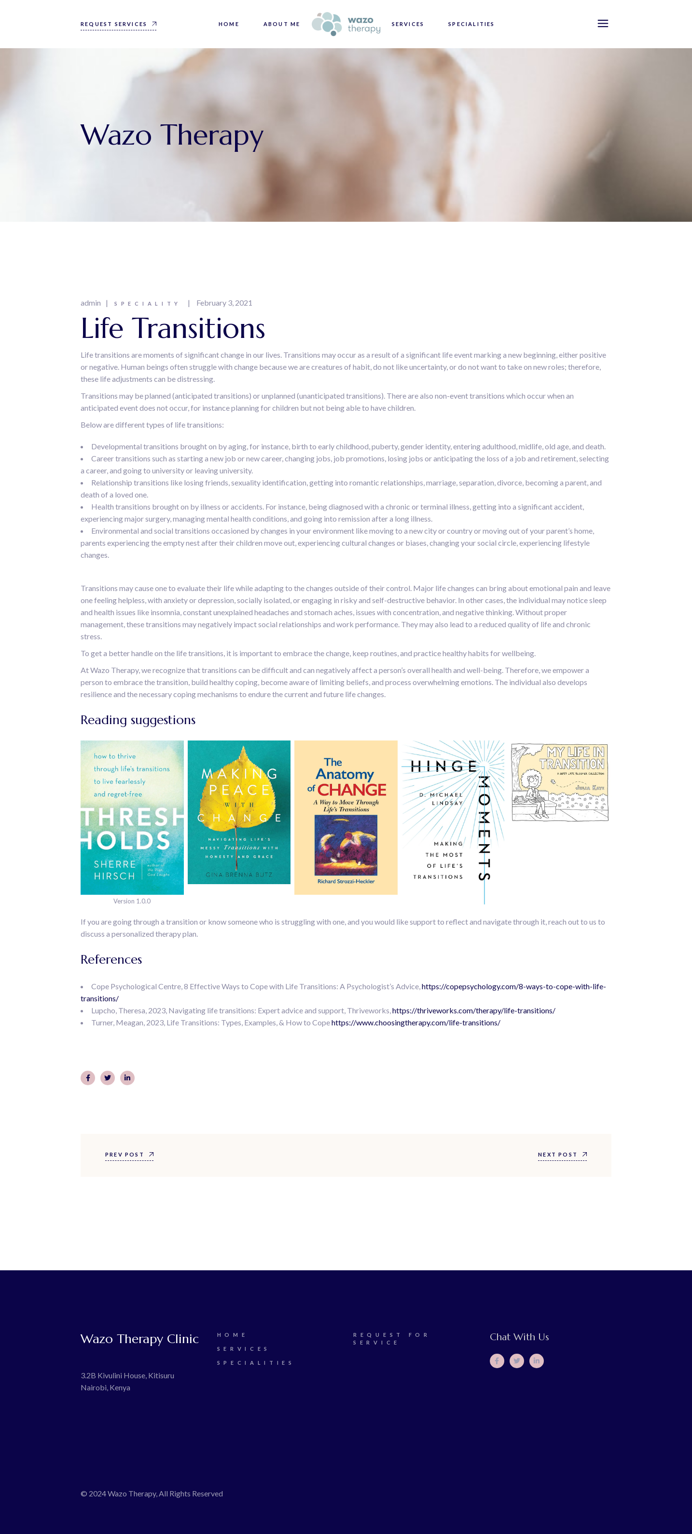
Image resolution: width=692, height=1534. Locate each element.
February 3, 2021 (224, 302)
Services (244, 1349)
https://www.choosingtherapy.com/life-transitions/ (416, 1022)
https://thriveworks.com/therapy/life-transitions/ (473, 1010)
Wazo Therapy (132, 1493)
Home (233, 1335)
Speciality (147, 303)
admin (91, 302)
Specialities (256, 1362)
